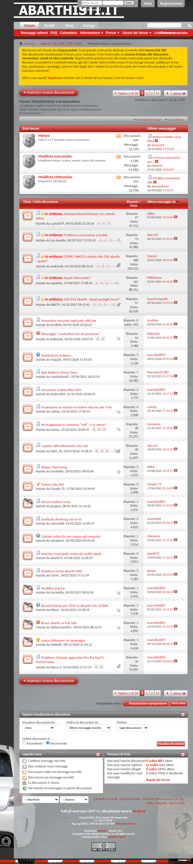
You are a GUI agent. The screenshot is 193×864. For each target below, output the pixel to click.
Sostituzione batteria (56, 355)
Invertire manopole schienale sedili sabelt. (71, 554)
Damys (55, 430)
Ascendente (32, 743)
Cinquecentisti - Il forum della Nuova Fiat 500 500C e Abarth (152, 801)
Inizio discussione (46, 202)
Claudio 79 (57, 489)
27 (136, 217)
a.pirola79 (57, 223)
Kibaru (54, 610)
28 (136, 428)
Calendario (68, 33)
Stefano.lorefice (60, 627)
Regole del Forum (158, 780)
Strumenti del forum (149, 119)
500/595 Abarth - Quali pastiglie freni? (92, 299)
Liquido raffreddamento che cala (64, 446)
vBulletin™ (102, 830)
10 (136, 661)
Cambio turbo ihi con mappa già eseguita (70, 536)
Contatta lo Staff (105, 799)
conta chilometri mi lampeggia (63, 640)
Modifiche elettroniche (55, 177)
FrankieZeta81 (59, 377)
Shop (69, 26)
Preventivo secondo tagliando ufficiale (68, 320)
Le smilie (152, 765)
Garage (89, 26)
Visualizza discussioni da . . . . (41, 722)
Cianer (54, 575)
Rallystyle (56, 339)
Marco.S (55, 667)
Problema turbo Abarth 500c (62, 571)
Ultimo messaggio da (163, 202)
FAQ (53, 33)
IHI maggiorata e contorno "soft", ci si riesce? (73, 424)
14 (136, 338)
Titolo (27, 202)
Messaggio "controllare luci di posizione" (70, 334)
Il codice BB (154, 761)
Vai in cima (178, 703)
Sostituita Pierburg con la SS (61, 519)
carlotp (55, 411)
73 (136, 239)
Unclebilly (56, 471)
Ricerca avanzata (174, 33)
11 (157, 93)
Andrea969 (57, 394)
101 (135, 282)
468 (135, 260)
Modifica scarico (53, 588)
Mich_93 (56, 451)
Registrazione (171, 4)
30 (136, 449)
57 (136, 303)
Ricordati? (92, 9)
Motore (44, 136)
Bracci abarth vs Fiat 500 (58, 623)
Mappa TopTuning (54, 467)
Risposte (132, 202)
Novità (49, 26)
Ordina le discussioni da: (82, 722)
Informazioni (90, 33)
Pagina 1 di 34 (128, 93)
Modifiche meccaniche (55, 156)
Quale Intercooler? (77, 278)
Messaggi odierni (34, 33)
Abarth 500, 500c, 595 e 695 (61, 43)
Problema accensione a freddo (86, 235)
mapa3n (55, 359)
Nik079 (55, 305)
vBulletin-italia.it (116, 836)
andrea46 (56, 266)
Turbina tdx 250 (52, 484)
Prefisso (122, 722)
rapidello (56, 283)
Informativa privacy (125, 823)
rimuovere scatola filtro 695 (61, 390)
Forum (29, 26)
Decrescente (56, 743)
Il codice (151, 769)
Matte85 (56, 645)
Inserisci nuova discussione (48, 92)
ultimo (179, 93)
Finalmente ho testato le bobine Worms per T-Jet (76, 407)
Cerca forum (175, 119)
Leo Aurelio (58, 240)
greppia (55, 506)
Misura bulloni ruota (56, 502)
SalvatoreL (57, 541)
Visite (134, 206)
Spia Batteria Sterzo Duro (59, 372)
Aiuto (148, 4)
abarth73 (56, 558)
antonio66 (57, 523)
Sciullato (56, 325)
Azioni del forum (135, 33)
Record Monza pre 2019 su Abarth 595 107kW (74, 606)
